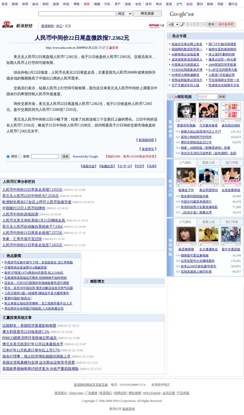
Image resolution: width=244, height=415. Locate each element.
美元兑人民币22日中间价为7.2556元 (30, 196)
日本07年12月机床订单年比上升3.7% (31, 350)
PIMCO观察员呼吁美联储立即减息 (29, 338)
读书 (148, 3)
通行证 (233, 3)
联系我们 (106, 393)
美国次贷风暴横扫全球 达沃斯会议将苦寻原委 (38, 362)
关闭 (152, 166)
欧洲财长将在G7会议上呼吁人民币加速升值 (36, 202)
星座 (169, 3)
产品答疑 (183, 393)
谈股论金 (88, 166)
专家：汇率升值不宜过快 (22, 239)
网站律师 (135, 393)
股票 (56, 3)
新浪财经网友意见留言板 (91, 385)
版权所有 (129, 409)
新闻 (15, 3)
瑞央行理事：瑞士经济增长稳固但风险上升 (36, 356)
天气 (179, 3)
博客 (76, 3)
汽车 (107, 3)
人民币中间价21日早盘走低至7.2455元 (32, 245)
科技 (66, 3)
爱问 (200, 3)
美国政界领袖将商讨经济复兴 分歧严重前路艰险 (40, 369)
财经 (46, 3)
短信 (189, 3)
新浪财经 (47, 26)
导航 (220, 3)
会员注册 (169, 393)
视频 (97, 3)
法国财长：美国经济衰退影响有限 (29, 326)
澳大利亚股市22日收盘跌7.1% (25, 332)
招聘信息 (120, 393)
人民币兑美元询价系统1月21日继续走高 (33, 220)
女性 (138, 3)
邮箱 (210, 3)
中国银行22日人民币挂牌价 (23, 208)
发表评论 (148, 149)
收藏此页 (107, 166)
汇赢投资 (112, 48)
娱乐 (35, 3)
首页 (5, 3)
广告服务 (91, 393)
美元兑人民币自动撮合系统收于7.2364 (32, 227)
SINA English (151, 393)
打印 (139, 166)
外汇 (59, 26)
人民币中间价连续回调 (20, 214)
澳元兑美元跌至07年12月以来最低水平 (32, 344)
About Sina (76, 393)
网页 (14, 156)
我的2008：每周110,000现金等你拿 (131, 156)
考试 (159, 3)
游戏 (128, 3)
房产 (118, 3)
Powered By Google (85, 156)
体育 (25, 3)
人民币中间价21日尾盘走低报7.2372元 (32, 233)
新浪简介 (61, 393)
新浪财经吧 (146, 140)
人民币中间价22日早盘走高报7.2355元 (32, 190)
